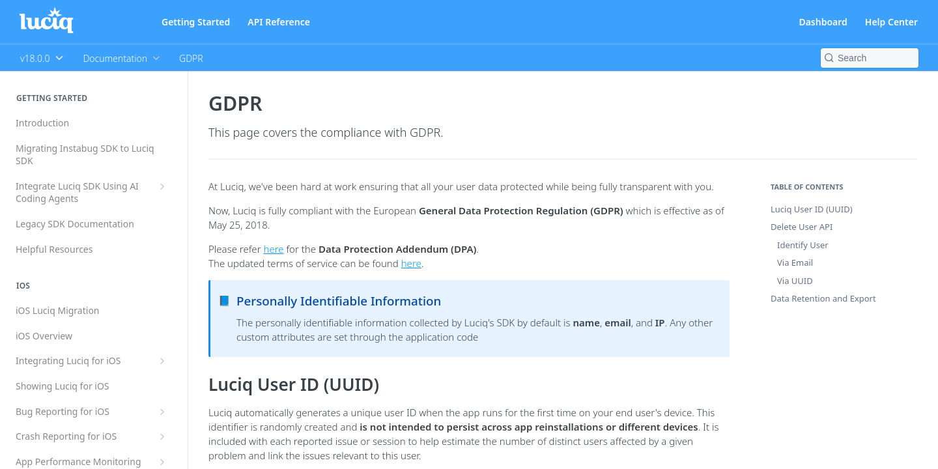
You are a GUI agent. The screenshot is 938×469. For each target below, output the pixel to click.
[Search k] (869, 58)
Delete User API (801, 227)
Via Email (795, 262)
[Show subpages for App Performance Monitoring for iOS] (162, 462)
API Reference (279, 22)
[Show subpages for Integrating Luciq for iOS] (162, 361)
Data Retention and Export (823, 298)
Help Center (891, 22)
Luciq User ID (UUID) (812, 209)
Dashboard (823, 22)
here (273, 248)
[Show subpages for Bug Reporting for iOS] (162, 411)
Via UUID (795, 281)
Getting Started (196, 22)
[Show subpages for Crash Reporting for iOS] (162, 436)
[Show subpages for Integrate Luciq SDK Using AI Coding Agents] (162, 186)
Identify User (803, 245)
